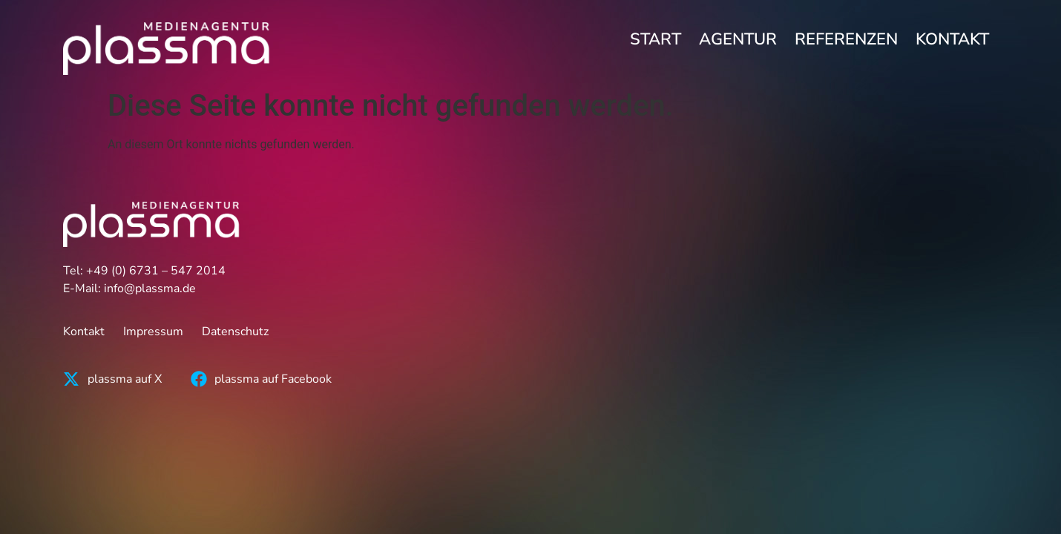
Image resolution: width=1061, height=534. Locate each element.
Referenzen (846, 39)
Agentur (738, 39)
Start (655, 39)
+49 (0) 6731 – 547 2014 (156, 271)
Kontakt (952, 39)
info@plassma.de (150, 288)
